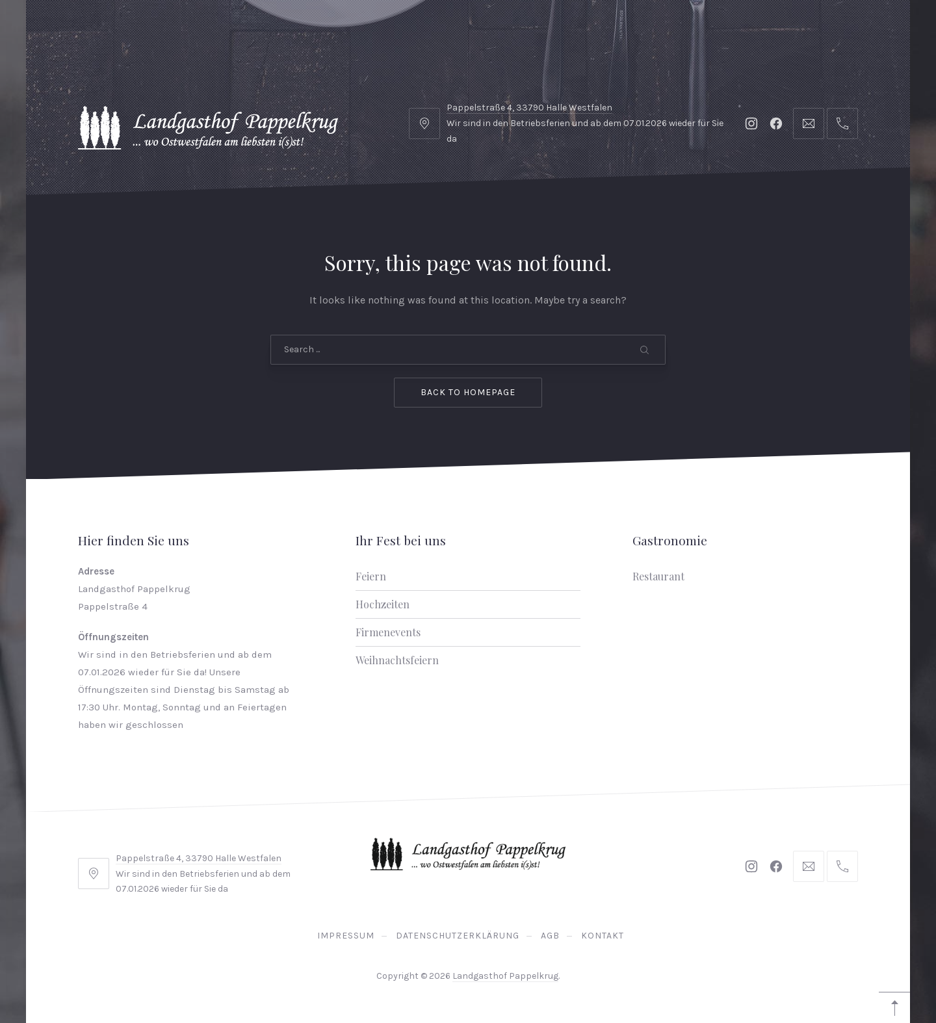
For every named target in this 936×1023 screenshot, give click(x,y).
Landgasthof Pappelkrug (505, 975)
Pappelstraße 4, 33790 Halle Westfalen (198, 858)
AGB (550, 935)
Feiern (371, 576)
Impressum (345, 935)
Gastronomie (228, 32)
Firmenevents (388, 632)
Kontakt (602, 935)
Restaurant (658, 576)
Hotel (146, 32)
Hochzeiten (383, 604)
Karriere (529, 32)
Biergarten (442, 32)
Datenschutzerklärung (457, 935)
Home (83, 32)
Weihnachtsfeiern (397, 660)
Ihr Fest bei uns (338, 32)
